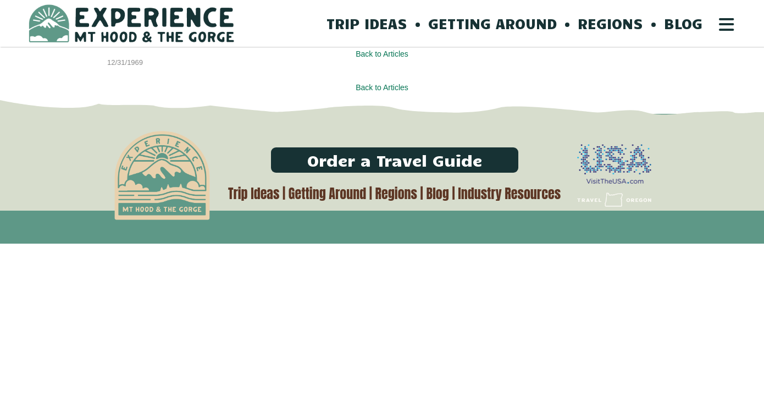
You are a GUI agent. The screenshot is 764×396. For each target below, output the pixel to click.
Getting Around (327, 194)
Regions (396, 194)
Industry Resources (509, 194)
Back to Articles (382, 54)
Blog (437, 194)
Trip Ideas (253, 194)
